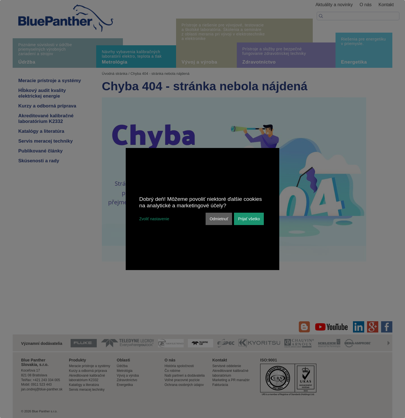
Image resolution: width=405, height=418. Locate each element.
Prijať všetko (249, 219)
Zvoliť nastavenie (154, 219)
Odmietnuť (219, 219)
